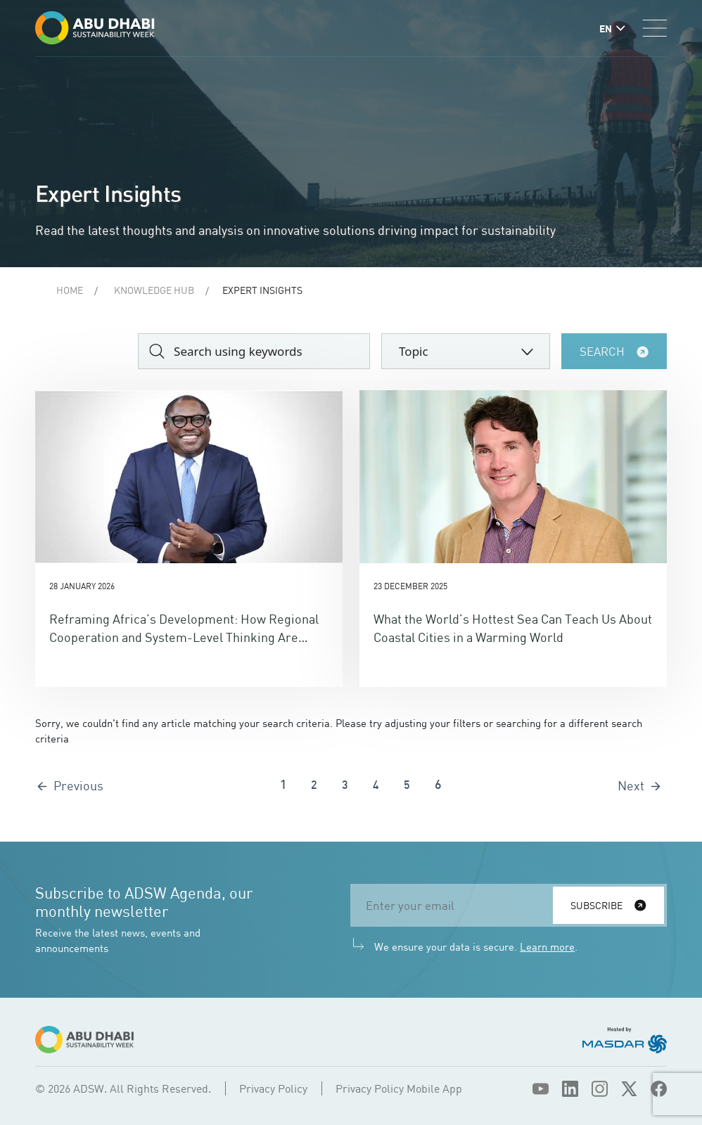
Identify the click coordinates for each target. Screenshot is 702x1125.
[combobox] (465, 351)
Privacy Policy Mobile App (399, 1088)
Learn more (547, 946)
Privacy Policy (273, 1088)
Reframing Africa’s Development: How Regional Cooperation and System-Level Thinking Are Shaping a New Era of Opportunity (184, 637)
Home (69, 290)
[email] (456, 905)
